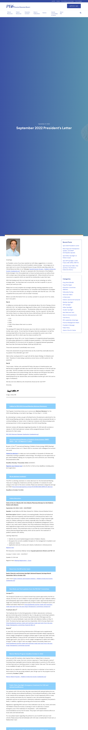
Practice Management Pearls (71, 322)
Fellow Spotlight (67, 307)
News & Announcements (70, 315)
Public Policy (66, 328)
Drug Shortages (67, 285)
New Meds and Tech (68, 312)
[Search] (80, 13)
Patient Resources (18, 12)
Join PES (53, 1)
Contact (58, 1)
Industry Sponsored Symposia (71, 300)
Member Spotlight (68, 302)
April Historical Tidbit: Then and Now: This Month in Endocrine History (70, 268)
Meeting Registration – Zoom (23, 560)
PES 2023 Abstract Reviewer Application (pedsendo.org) (22, 434)
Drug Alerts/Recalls (68, 282)
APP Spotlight (67, 305)
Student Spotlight (68, 310)
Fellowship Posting (68, 292)
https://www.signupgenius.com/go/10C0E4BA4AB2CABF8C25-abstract (32, 487)
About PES (61, 12)
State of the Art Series (69, 330)
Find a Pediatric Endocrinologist (67, 1)
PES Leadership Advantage (70, 320)
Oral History (66, 317)
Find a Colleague (78, 1)
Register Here (10, 547)
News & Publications (37, 12)
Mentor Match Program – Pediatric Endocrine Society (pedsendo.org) (26, 677)
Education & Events (27, 12)
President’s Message (68, 325)
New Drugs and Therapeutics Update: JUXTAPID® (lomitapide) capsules (71, 251)
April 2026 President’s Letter (71, 246)
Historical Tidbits (68, 294)
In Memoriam (66, 297)
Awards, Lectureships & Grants (54, 13)
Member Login (74, 6)
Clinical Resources (10, 12)
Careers (44, 12)
